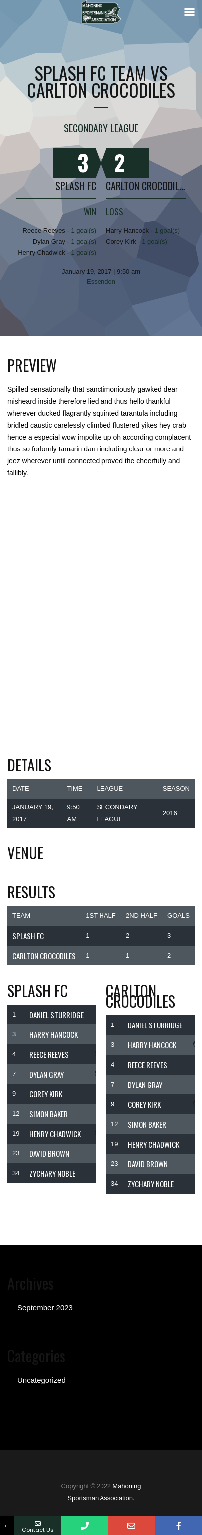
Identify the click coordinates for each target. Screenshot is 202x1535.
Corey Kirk (45, 1093)
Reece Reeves (49, 1054)
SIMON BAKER (48, 1113)
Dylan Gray (46, 1074)
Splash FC (75, 186)
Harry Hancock (53, 1034)
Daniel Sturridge (56, 1014)
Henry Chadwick (55, 1133)
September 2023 (45, 1307)
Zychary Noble (52, 1173)
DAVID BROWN (49, 1153)
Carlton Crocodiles (146, 186)
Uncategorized (41, 1380)
